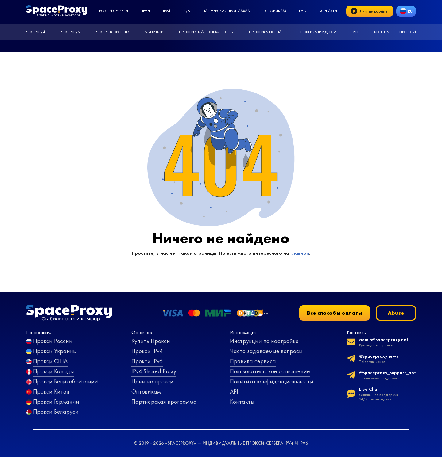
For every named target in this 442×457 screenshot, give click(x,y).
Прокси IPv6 (147, 361)
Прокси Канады (53, 371)
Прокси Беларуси (56, 412)
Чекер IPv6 (70, 32)
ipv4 (166, 10)
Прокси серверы (112, 10)
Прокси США (50, 361)
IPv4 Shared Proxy (153, 371)
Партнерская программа (226, 10)
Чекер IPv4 (35, 32)
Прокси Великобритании (65, 381)
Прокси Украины (55, 351)
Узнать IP (154, 32)
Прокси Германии (56, 402)
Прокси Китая (51, 391)
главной (299, 253)
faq (303, 10)
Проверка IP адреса (317, 32)
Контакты (328, 10)
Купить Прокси (150, 341)
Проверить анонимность (206, 32)
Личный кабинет (370, 11)
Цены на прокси (152, 381)
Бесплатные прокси (395, 32)
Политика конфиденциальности (271, 381)
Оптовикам (274, 10)
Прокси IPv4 (147, 351)
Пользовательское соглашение (270, 371)
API (355, 32)
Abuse (396, 312)
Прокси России (52, 341)
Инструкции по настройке (264, 341)
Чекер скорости (112, 32)
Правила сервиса (253, 361)
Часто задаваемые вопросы (266, 351)
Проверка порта (265, 32)
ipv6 (186, 10)
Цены (145, 10)
